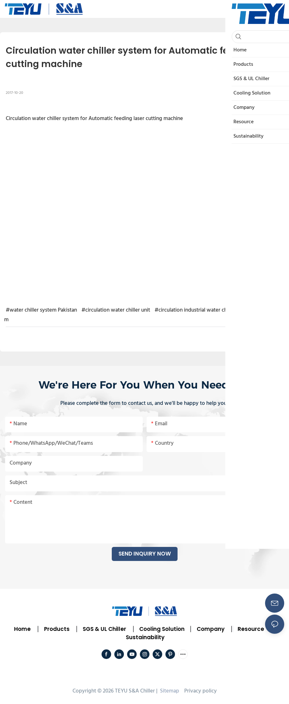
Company (210, 629)
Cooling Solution (162, 629)
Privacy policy (200, 691)
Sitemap (169, 691)
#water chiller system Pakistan (41, 310)
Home (22, 629)
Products (56, 629)
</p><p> (144, 207)
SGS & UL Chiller (104, 629)
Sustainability (145, 637)
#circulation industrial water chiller (195, 310)
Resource (251, 629)
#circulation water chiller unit (115, 310)
